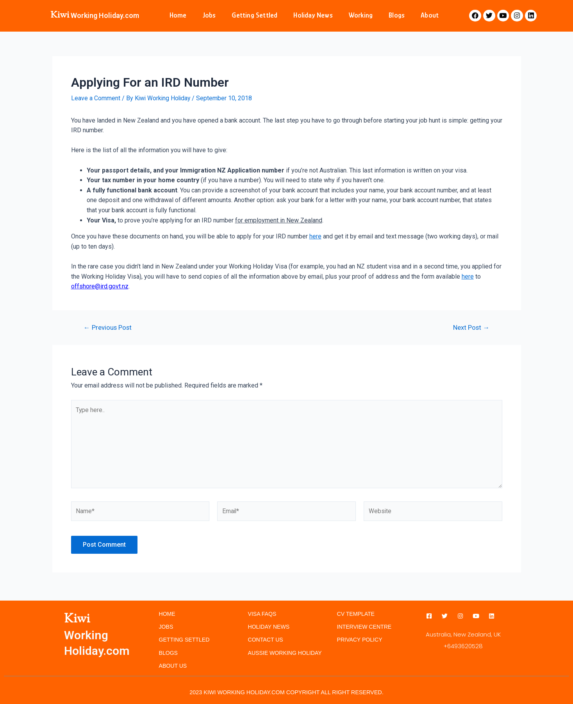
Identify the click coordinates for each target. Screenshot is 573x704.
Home (178, 15)
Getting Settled (254, 15)
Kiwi (59, 15)
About (430, 15)
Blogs (397, 15)
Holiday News (312, 15)
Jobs (209, 15)
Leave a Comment (95, 98)
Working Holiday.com (105, 15)
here (315, 236)
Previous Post (108, 327)
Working (361, 15)
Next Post (470, 327)
